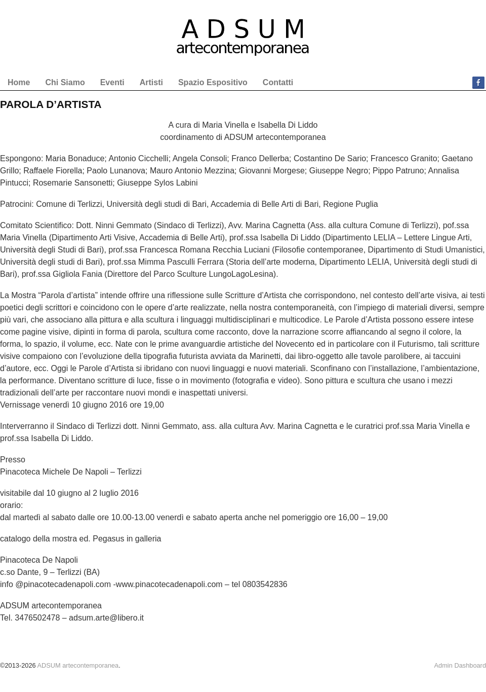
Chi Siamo (65, 82)
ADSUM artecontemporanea (77, 665)
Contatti (278, 82)
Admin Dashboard (460, 665)
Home (19, 82)
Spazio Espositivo (213, 82)
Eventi (112, 82)
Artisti (151, 82)
